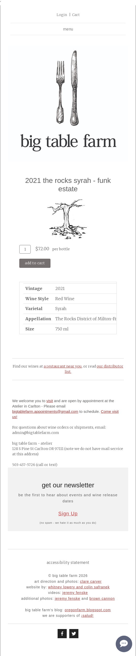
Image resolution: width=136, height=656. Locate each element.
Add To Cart (35, 263)
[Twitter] (73, 633)
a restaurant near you (63, 366)
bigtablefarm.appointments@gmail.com (45, 411)
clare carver (90, 581)
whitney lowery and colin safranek (79, 587)
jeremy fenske (75, 593)
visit (49, 401)
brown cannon (102, 598)
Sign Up (68, 513)
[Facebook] (62, 633)
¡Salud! (87, 616)
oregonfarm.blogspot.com (88, 610)
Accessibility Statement (68, 562)
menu (68, 29)
